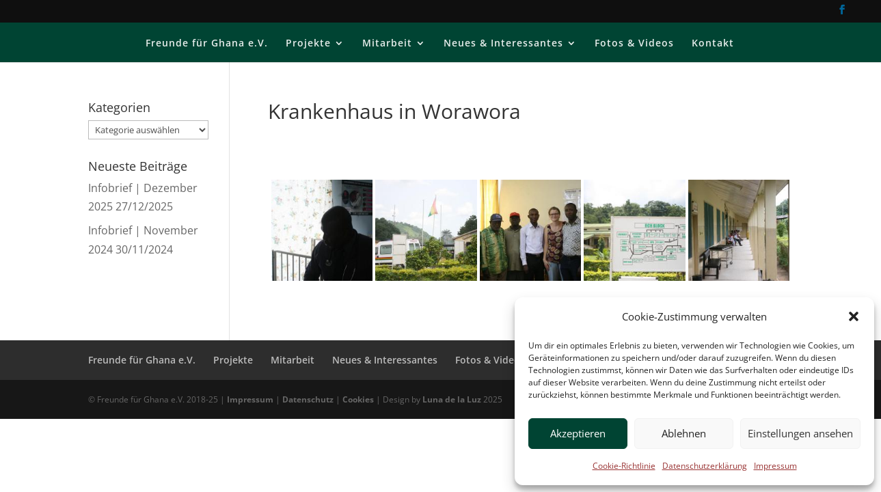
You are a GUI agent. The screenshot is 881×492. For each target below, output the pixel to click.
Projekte (308, 43)
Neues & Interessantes (503, 43)
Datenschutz (308, 399)
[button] (853, 316)
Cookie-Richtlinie (624, 466)
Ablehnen (684, 433)
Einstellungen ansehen (800, 433)
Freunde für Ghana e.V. (207, 43)
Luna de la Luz (451, 399)
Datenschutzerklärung (704, 466)
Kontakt (713, 43)
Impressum (775, 466)
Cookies (358, 399)
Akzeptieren (578, 433)
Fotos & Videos (634, 43)
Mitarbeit (387, 43)
